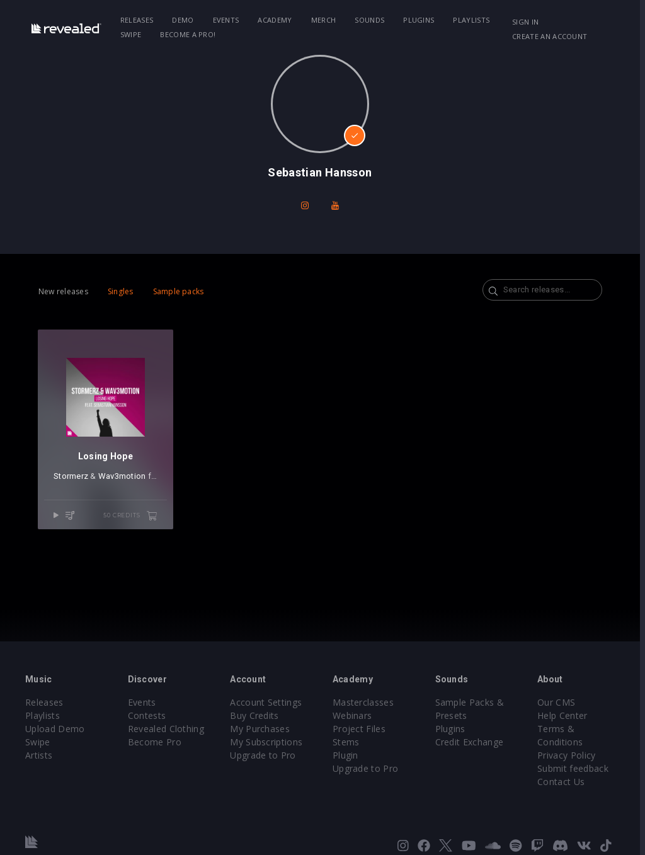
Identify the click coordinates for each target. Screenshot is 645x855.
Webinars (355, 715)
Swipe (131, 34)
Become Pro (155, 742)
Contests (147, 715)
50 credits (132, 517)
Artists (38, 755)
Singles (121, 291)
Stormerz (71, 477)
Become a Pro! (188, 34)
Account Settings (268, 702)
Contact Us (565, 782)
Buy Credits (256, 715)
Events (227, 20)
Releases (137, 20)
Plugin (348, 755)
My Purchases (262, 729)
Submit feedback (577, 768)
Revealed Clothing (166, 729)
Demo (183, 20)
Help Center (567, 715)
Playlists (472, 20)
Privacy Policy (571, 755)
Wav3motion (122, 477)
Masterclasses (365, 702)
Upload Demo (55, 729)
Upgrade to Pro (264, 755)
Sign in (530, 21)
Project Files (361, 729)
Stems (348, 742)
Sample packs (178, 291)
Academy (275, 20)
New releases (63, 291)
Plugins (419, 20)
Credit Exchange (472, 742)
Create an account (554, 36)
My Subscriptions (268, 742)
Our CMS (560, 702)
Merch (324, 20)
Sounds (370, 20)
